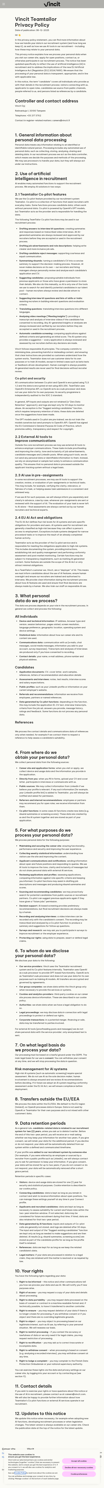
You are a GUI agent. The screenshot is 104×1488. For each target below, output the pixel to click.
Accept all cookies (79, 1461)
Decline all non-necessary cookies (79, 1468)
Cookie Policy (20, 1473)
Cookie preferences (79, 1474)
